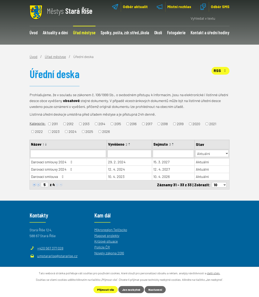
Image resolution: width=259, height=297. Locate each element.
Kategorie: (38, 123)
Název (37, 144)
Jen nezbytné (131, 289)
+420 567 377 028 (50, 248)
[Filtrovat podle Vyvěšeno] (129, 154)
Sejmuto (162, 144)
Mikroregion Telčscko (110, 229)
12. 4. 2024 (116, 169)
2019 (180, 124)
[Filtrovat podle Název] (68, 154)
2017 (149, 124)
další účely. (213, 273)
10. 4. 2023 (116, 176)
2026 (106, 131)
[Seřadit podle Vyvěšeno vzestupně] (129, 143)
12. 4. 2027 (161, 169)
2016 (133, 124)
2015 (117, 124)
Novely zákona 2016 (109, 253)
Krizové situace (106, 241)
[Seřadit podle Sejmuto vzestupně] (173, 143)
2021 (212, 124)
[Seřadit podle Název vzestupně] (46, 143)
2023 (55, 131)
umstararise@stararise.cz (57, 256)
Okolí (158, 32)
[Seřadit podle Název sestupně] (46, 145)
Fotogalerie (176, 32)
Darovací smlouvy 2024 (52, 162)
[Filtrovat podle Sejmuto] (173, 154)
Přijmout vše (105, 289)
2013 (86, 124)
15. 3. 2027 (161, 162)
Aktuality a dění (55, 32)
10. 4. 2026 (161, 176)
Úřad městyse (84, 32)
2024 (72, 131)
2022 (39, 131)
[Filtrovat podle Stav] (212, 153)
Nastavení (155, 289)
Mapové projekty (106, 235)
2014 (101, 124)
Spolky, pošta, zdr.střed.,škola (125, 32)
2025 (89, 131)
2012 (70, 124)
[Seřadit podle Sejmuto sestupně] (173, 145)
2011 (55, 124)
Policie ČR (102, 247)
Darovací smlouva (48, 176)
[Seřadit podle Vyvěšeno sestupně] (129, 145)
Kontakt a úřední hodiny (210, 32)
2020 (196, 124)
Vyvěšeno (117, 144)
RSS (220, 70)
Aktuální (202, 162)
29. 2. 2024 (116, 162)
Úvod (34, 32)
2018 (164, 124)
